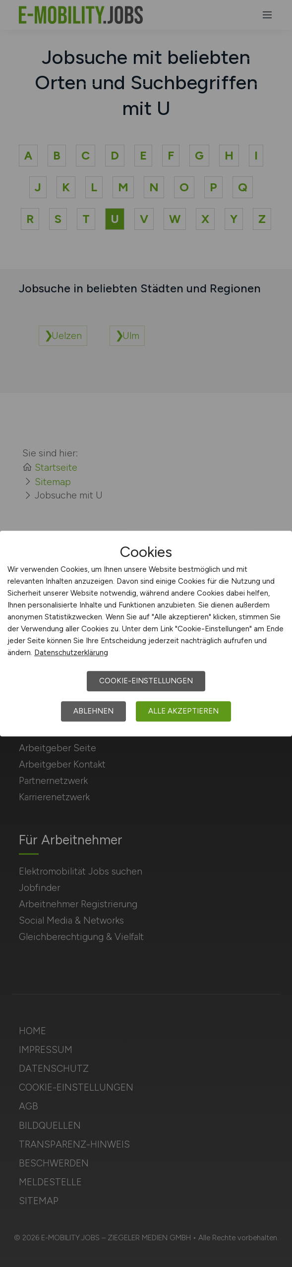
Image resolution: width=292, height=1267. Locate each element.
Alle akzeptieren (183, 711)
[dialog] (146, 634)
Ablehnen (93, 711)
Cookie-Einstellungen (146, 680)
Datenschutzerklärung (71, 652)
